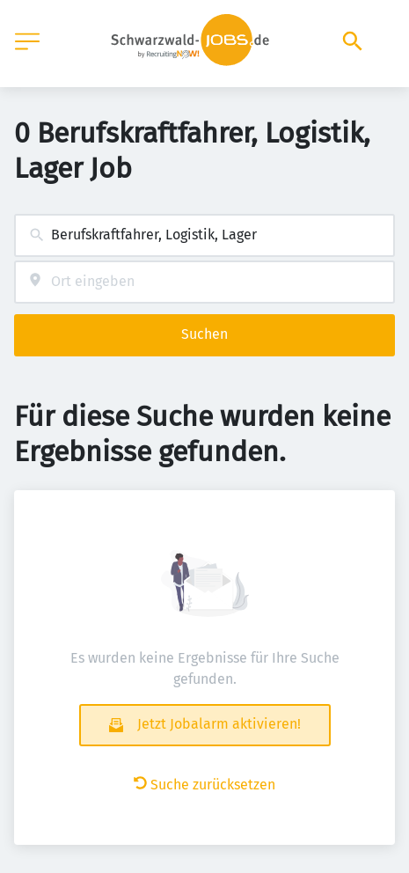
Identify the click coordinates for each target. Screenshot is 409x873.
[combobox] (204, 235)
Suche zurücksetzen (204, 784)
